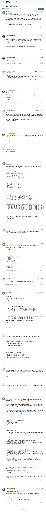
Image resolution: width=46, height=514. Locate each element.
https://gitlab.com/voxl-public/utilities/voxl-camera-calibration (17, 118)
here (39, 231)
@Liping (12, 229)
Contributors (27, 509)
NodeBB (22, 509)
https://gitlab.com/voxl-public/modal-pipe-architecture (31, 411)
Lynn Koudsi (8, 71)
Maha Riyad (8, 11)
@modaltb (10, 13)
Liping (7, 162)
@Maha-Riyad (9, 37)
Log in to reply (41, 8)
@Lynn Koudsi (11, 243)
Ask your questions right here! (9, 8)
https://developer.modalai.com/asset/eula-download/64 (16, 410)
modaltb (7, 35)
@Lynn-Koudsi (10, 92)
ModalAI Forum (15, 2)
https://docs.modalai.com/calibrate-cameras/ (33, 295)
